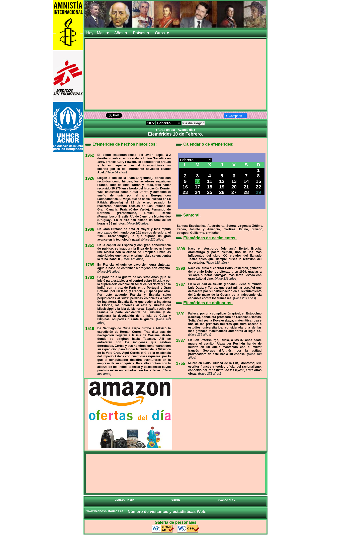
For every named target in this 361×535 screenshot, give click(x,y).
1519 (89, 329)
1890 (180, 268)
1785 (89, 265)
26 (221, 192)
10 (197, 181)
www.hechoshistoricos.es (104, 511)
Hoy (89, 33)
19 (221, 186)
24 (197, 192)
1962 (89, 155)
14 (246, 181)
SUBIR (175, 500)
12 (221, 181)
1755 (180, 363)
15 (258, 181)
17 (197, 186)
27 (234, 192)
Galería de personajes (175, 522)
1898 (180, 249)
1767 (180, 284)
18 (209, 186)
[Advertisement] (175, 74)
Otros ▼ (163, 33)
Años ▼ (121, 33)
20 (234, 186)
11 (209, 181)
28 (246, 192)
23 (185, 192)
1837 (180, 340)
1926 (89, 178)
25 (209, 192)
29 (258, 192)
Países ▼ (142, 33)
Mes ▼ (104, 33)
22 (258, 186)
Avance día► (187, 130)
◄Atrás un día (165, 130)
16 (185, 186)
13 (234, 181)
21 (246, 186)
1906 (89, 229)
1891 (180, 314)
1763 (89, 277)
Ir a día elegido (193, 123)
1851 (89, 245)
